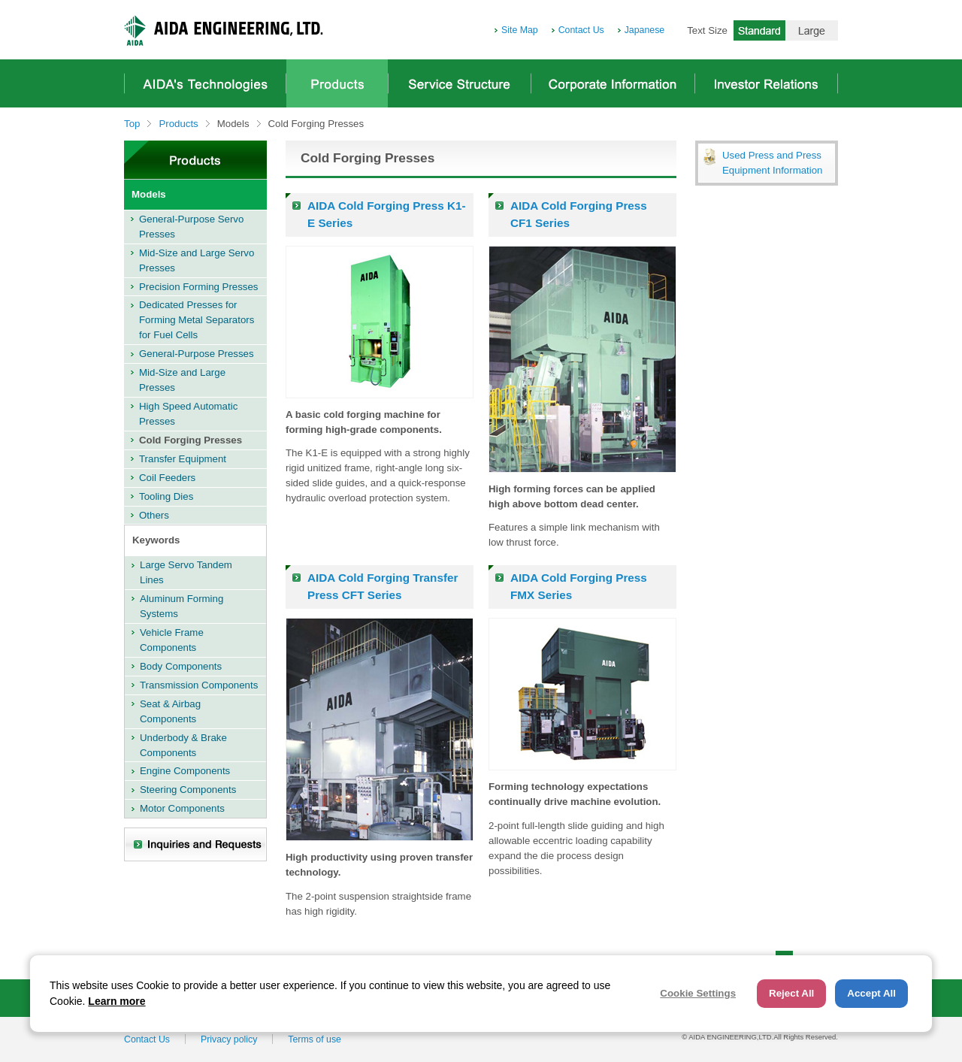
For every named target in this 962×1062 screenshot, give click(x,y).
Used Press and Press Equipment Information (772, 163)
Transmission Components (199, 685)
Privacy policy (229, 1039)
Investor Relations (766, 83)
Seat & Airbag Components (170, 711)
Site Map (519, 30)
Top (132, 123)
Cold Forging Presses (190, 440)
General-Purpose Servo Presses (191, 226)
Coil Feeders (167, 477)
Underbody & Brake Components (183, 745)
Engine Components (185, 770)
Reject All (791, 993)
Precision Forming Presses (199, 286)
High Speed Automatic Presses (188, 414)
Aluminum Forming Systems (181, 606)
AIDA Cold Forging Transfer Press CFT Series (382, 586)
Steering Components (188, 789)
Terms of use (314, 1039)
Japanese (644, 30)
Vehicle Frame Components (172, 640)
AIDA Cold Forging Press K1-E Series (386, 214)
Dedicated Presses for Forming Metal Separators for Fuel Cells (196, 319)
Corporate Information (612, 83)
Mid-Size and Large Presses (182, 380)
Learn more (116, 1001)
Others (154, 515)
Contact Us (581, 30)
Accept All (871, 993)
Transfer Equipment (182, 458)
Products (337, 83)
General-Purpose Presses (196, 353)
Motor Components (182, 808)
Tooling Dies (166, 496)
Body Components (181, 666)
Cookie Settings (698, 993)
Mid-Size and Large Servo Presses (196, 260)
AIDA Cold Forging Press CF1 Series (578, 214)
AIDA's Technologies (205, 83)
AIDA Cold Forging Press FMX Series (578, 586)
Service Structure (460, 83)
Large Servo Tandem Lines (186, 572)
